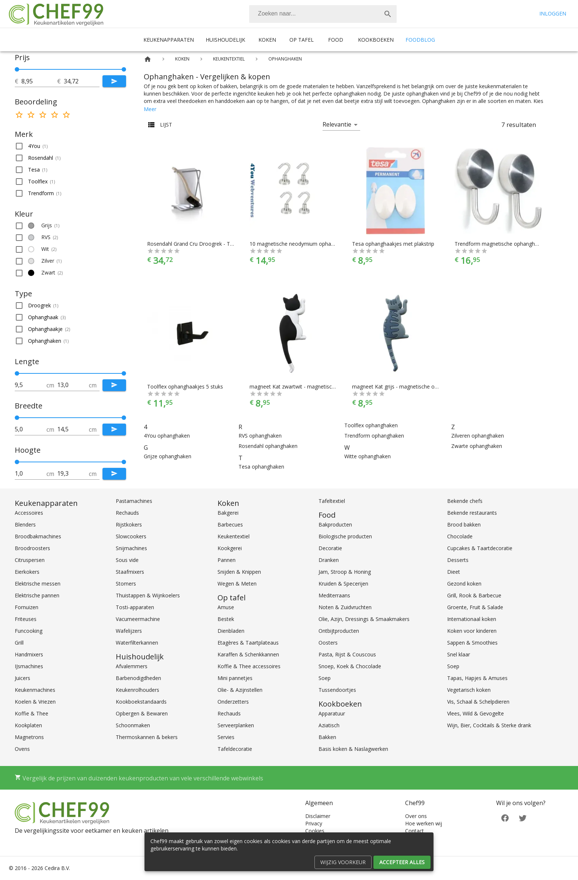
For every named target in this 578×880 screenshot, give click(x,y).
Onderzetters (233, 701)
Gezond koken (464, 583)
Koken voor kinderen (472, 630)
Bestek (225, 618)
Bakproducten (335, 524)
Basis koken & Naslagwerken (353, 748)
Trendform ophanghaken (374, 435)
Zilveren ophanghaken (477, 435)
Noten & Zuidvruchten (345, 607)
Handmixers (29, 654)
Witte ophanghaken (367, 456)
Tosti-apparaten (135, 607)
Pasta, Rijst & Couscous (347, 654)
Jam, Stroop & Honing (344, 571)
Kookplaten (28, 725)
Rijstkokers (129, 524)
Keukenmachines (35, 689)
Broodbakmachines (38, 536)
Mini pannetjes (235, 677)
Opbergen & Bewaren (142, 713)
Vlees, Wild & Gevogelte (475, 713)
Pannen (226, 559)
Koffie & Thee (31, 713)
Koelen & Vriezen (35, 701)
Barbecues (230, 524)
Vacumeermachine (138, 618)
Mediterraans (334, 595)
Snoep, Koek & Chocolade (349, 666)
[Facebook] (505, 817)
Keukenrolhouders (137, 689)
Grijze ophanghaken (167, 456)
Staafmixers (130, 571)
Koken (267, 39)
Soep (324, 677)
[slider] (70, 69)
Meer (150, 109)
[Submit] (114, 81)
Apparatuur (331, 713)
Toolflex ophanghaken (371, 425)
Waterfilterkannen (137, 642)
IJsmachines (29, 666)
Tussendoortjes (337, 689)
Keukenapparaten (168, 39)
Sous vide (127, 559)
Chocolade (460, 536)
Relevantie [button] (337, 124)
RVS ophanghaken (260, 435)
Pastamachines (134, 500)
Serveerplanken (235, 725)
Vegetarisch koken (469, 689)
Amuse (225, 607)
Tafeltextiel (331, 500)
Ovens (22, 748)
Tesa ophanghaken (261, 466)
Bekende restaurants (472, 512)
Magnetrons (29, 737)
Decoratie (330, 548)
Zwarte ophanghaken (476, 445)
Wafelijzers (129, 630)
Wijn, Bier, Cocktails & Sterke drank (489, 725)
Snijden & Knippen (239, 571)
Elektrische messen (37, 583)
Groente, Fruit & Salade (475, 607)
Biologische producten (345, 536)
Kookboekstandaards (141, 701)
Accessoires (29, 512)
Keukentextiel (233, 536)
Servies (225, 737)
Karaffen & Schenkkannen (248, 654)
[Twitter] (523, 817)
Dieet (453, 571)
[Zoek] (388, 14)
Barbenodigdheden (138, 677)
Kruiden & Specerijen (343, 583)
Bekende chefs (465, 500)
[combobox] (323, 14)
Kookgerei (229, 548)
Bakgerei (227, 512)
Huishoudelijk (225, 39)
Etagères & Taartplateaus (248, 642)
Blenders (25, 524)
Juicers (22, 677)
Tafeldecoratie (234, 748)
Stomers (126, 583)
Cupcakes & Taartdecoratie (479, 548)
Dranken (328, 559)
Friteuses (25, 618)
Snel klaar (458, 654)
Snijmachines (131, 548)
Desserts (458, 559)
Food (335, 39)
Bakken (327, 737)
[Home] (148, 59)
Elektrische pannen (37, 595)
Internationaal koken (471, 618)
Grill (19, 642)
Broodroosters (32, 548)
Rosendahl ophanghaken (267, 445)
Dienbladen (230, 630)
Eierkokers (27, 571)
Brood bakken (464, 524)
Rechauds (127, 512)
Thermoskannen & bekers (147, 737)
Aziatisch (329, 725)
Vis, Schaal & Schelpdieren (478, 701)
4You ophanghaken (167, 435)
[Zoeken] (314, 14)
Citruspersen (30, 559)
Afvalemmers (131, 666)
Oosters (328, 642)
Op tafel (301, 39)
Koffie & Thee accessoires (249, 666)
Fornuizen (26, 607)
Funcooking (28, 630)
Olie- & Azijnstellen (239, 689)
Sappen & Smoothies (472, 642)
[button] (70, 146)
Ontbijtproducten (338, 630)
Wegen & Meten (237, 583)
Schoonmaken (133, 725)
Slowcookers (131, 536)
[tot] (39, 81)
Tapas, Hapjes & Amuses (477, 677)
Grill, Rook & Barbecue (474, 595)
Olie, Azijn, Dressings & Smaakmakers (364, 618)
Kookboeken (376, 39)
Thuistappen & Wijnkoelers (148, 595)
